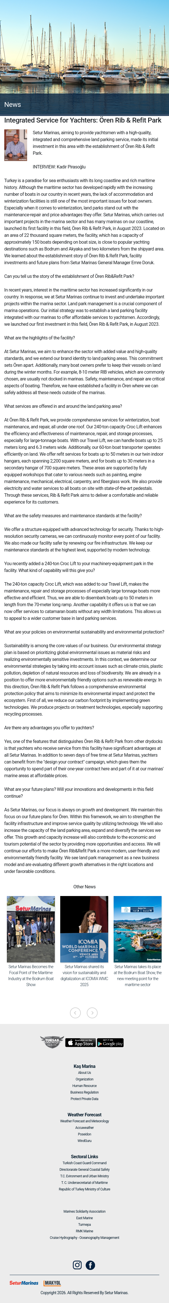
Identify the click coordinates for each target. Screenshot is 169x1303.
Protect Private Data (84, 1099)
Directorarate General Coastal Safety (84, 1170)
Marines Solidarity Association (85, 1212)
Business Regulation (85, 1092)
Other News (84, 886)
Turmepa (84, 1225)
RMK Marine (84, 1231)
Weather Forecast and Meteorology (84, 1121)
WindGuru (84, 1141)
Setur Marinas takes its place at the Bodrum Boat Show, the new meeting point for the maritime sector (138, 975)
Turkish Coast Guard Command (84, 1163)
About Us (84, 1073)
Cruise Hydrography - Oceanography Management (84, 1238)
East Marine (84, 1218)
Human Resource (85, 1086)
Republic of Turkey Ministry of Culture (84, 1189)
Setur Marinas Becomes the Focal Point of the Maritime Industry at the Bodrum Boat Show (31, 975)
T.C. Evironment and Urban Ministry (84, 1176)
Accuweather (84, 1128)
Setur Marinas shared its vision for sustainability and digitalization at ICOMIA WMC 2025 (84, 975)
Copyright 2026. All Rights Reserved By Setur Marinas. (84, 1292)
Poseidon (84, 1134)
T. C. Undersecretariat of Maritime (84, 1183)
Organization (84, 1079)
